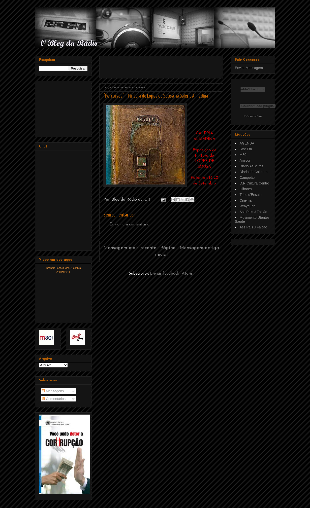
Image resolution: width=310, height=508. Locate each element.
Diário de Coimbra (254, 172)
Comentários (53, 399)
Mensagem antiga (199, 248)
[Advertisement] (161, 65)
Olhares (246, 189)
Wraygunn (247, 206)
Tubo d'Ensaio (251, 195)
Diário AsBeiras (251, 166)
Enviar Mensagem (249, 68)
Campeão (247, 178)
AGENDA (247, 143)
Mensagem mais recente (129, 248)
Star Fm (246, 149)
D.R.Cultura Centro (254, 183)
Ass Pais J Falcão (253, 212)
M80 (243, 155)
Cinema (245, 200)
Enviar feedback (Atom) (172, 274)
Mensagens (53, 391)
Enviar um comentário (130, 224)
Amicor (245, 160)
